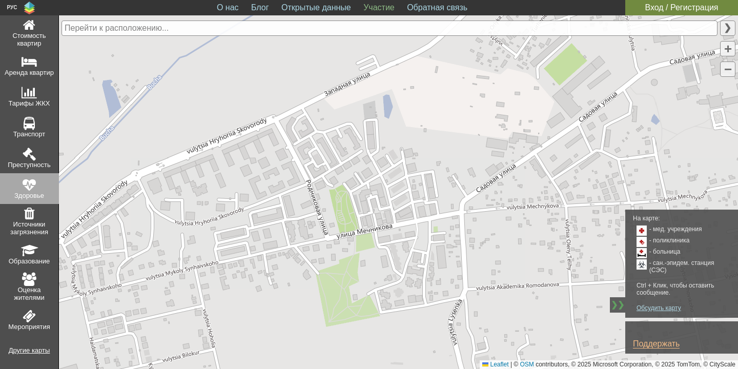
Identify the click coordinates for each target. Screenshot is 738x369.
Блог (260, 7)
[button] (727, 48)
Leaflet (495, 364)
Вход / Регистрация (681, 7)
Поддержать (656, 343)
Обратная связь (437, 7)
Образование (29, 261)
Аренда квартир (29, 72)
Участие (379, 7)
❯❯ (617, 304)
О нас (228, 7)
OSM (527, 364)
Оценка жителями (29, 293)
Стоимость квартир (29, 39)
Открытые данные (316, 7)
